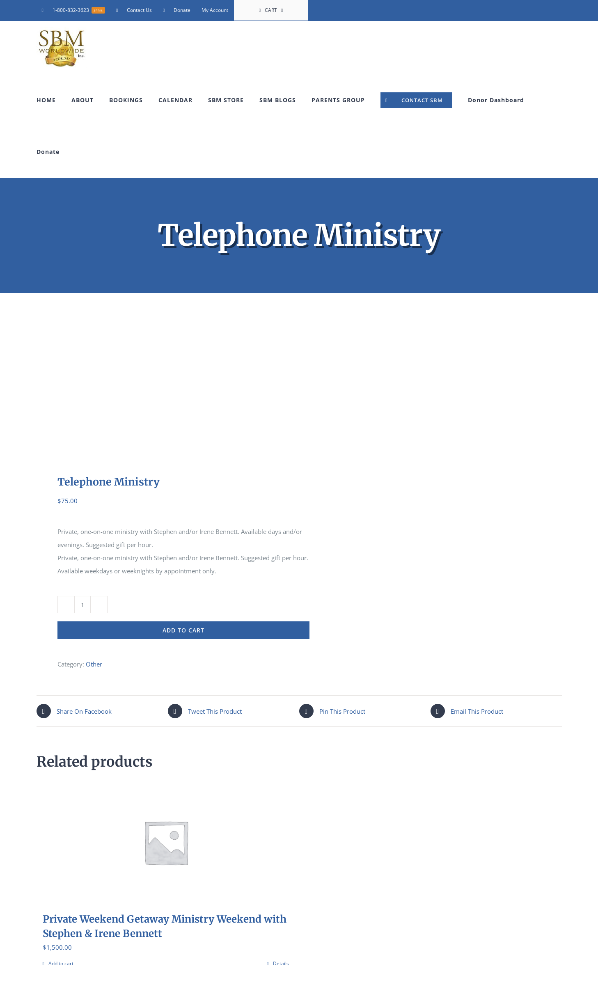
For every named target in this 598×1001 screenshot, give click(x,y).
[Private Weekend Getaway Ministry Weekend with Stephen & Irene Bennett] (166, 842)
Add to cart (183, 630)
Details (281, 963)
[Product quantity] (82, 604)
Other (94, 664)
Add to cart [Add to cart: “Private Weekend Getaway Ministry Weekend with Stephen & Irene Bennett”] (60, 963)
